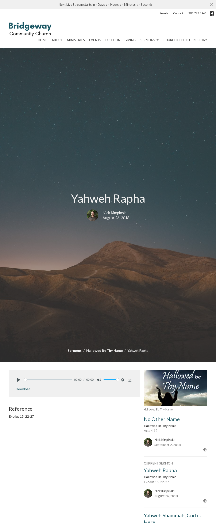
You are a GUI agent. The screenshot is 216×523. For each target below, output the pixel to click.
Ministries (76, 40)
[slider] (48, 380)
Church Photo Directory (185, 40)
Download (23, 389)
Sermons (149, 40)
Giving (130, 40)
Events (95, 40)
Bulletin (112, 40)
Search (164, 13)
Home (42, 40)
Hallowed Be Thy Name (104, 350)
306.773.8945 (197, 13)
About (57, 40)
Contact (178, 13)
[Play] (18, 379)
